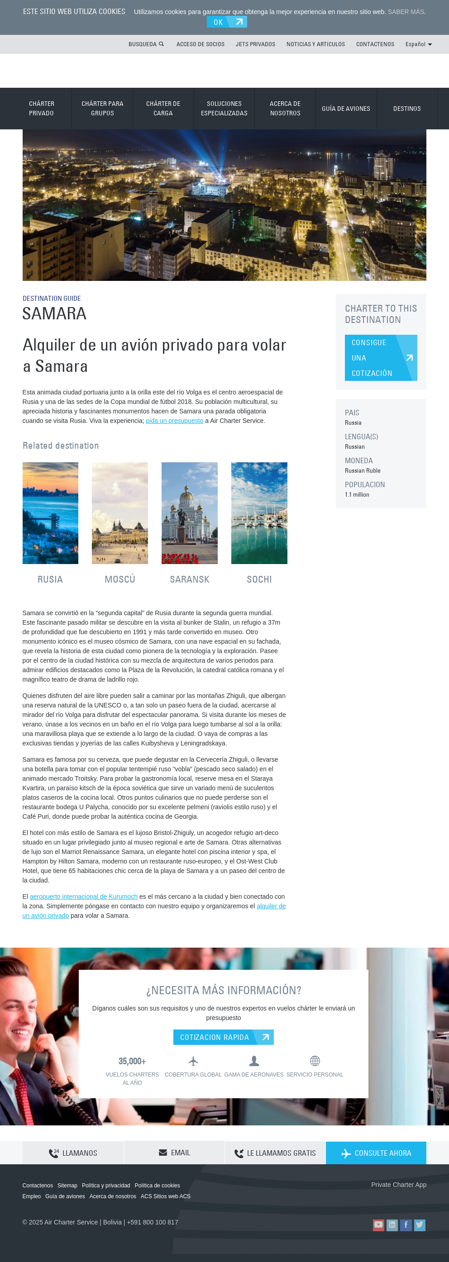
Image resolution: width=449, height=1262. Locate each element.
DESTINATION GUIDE (54, 297)
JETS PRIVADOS (255, 43)
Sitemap (67, 1185)
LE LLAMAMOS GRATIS (275, 1153)
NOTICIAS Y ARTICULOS (316, 43)
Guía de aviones (65, 1196)
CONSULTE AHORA (376, 1153)
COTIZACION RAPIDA (214, 1036)
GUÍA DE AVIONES (346, 108)
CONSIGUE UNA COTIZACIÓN (372, 357)
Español (419, 43)
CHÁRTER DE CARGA (163, 108)
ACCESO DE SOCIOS (200, 43)
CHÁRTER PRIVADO (41, 108)
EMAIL (174, 1152)
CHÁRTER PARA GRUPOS (102, 108)
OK (219, 21)
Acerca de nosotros (113, 1196)
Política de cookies (157, 1185)
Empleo (32, 1196)
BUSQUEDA (143, 43)
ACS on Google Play (407, 1198)
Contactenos (38, 1185)
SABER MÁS (406, 11)
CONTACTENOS (375, 43)
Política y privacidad (106, 1185)
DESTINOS (407, 108)
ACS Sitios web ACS (166, 1196)
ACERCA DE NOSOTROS (285, 108)
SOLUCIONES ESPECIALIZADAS (224, 108)
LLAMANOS (73, 1153)
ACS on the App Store (366, 1198)
